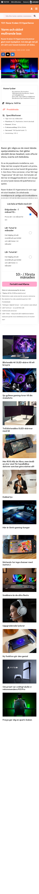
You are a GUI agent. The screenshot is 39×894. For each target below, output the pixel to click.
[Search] (35, 16)
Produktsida (11, 109)
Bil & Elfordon (16, 2)
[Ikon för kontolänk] (32, 9)
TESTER (5, 2)
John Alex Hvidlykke (9, 50)
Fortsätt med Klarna (19, 284)
